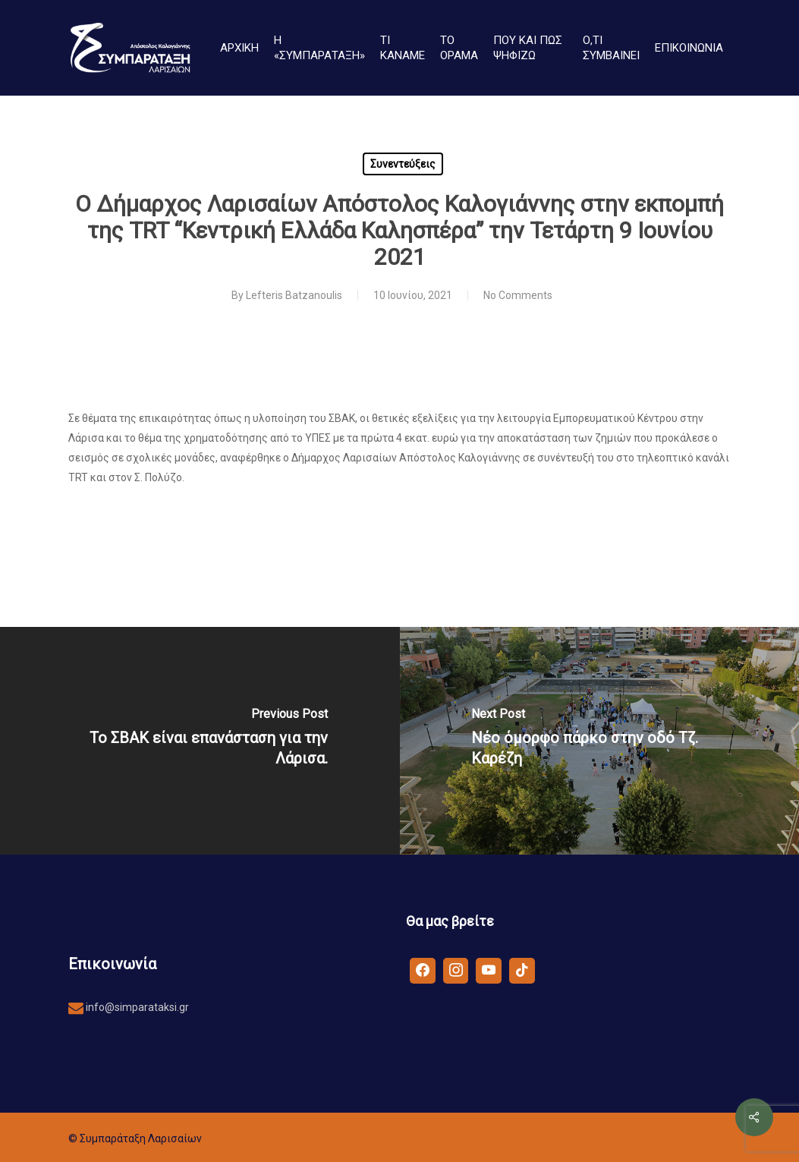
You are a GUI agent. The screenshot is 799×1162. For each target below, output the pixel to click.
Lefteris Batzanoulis (294, 295)
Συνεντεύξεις (403, 164)
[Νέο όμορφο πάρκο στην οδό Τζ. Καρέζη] (600, 741)
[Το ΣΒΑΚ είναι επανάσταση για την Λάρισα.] (200, 741)
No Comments (517, 295)
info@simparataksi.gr (136, 1007)
